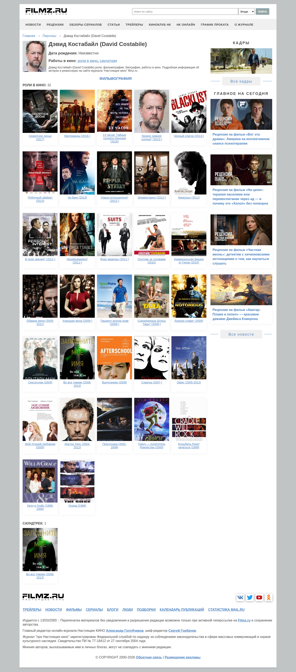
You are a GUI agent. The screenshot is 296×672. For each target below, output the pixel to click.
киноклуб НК (160, 24)
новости (33, 24)
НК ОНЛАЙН (186, 24)
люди (128, 609)
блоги (112, 609)
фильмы (74, 609)
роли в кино (88, 61)
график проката (215, 24)
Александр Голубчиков (124, 630)
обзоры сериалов (85, 24)
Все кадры (241, 81)
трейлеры (134, 24)
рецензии (55, 24)
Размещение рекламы (183, 657)
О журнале (244, 24)
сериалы (94, 609)
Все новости (241, 334)
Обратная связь (149, 657)
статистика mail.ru (226, 609)
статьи (114, 24)
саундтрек (108, 61)
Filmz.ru (244, 620)
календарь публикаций (182, 609)
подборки (146, 609)
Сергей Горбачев (182, 630)
